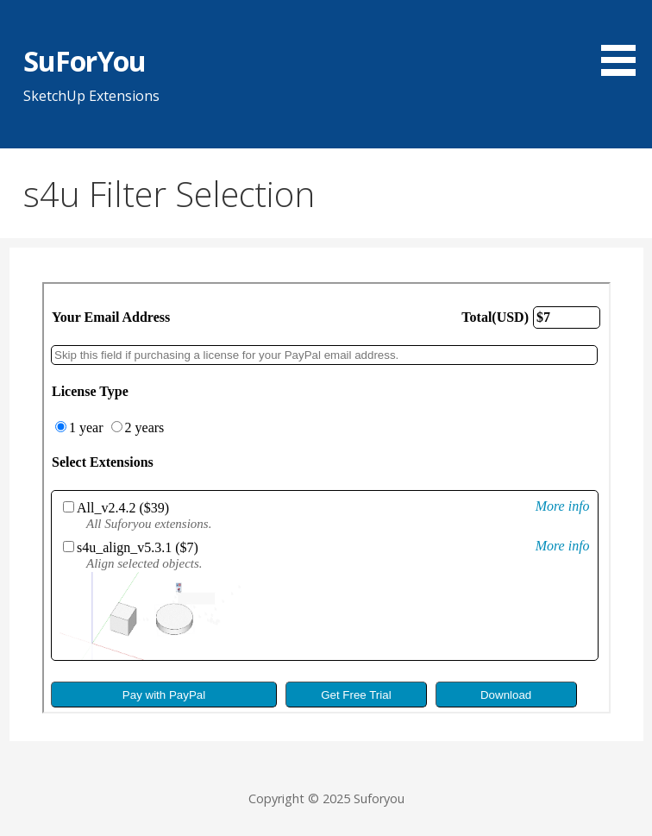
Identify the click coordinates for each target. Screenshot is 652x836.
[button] (624, 40)
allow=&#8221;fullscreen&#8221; (326, 497)
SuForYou (84, 60)
